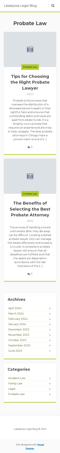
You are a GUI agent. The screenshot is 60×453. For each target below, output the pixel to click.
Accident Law (16, 378)
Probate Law (30, 67)
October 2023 (17, 340)
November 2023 (18, 334)
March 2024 (16, 313)
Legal (11, 388)
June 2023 (15, 350)
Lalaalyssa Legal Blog (20, 6)
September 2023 (19, 345)
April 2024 (14, 308)
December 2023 (18, 329)
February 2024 (18, 318)
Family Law (15, 383)
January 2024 (17, 324)
